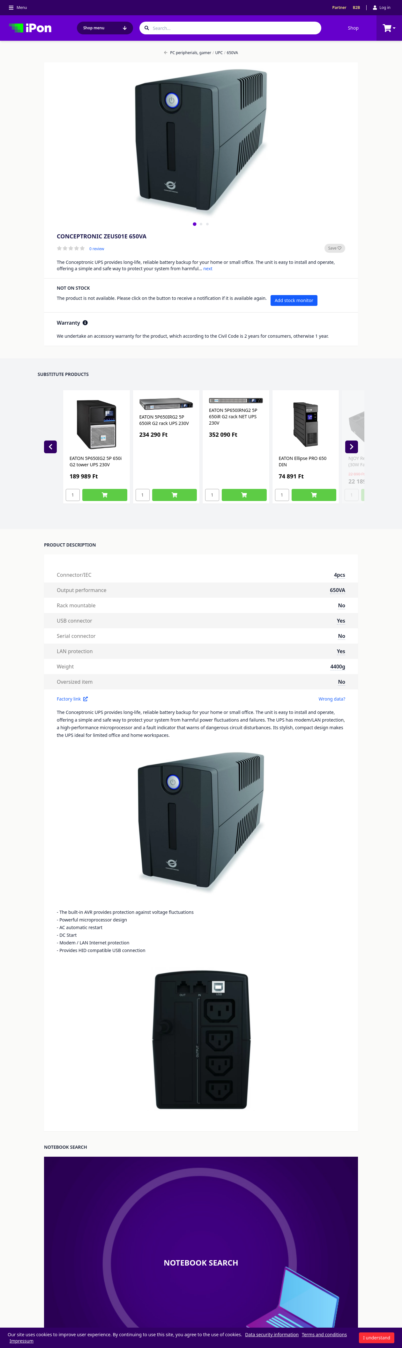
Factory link (72, 699)
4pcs (339, 574)
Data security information (272, 1334)
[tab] (194, 224)
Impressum (22, 1341)
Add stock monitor (294, 300)
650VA (231, 52)
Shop (353, 28)
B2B (356, 7)
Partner (339, 7)
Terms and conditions (324, 1334)
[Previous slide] (50, 447)
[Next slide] (351, 447)
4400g (337, 666)
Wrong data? (332, 699)
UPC (217, 52)
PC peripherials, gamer (187, 52)
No (341, 605)
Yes (341, 620)
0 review (96, 248)
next (207, 268)
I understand (376, 1338)
